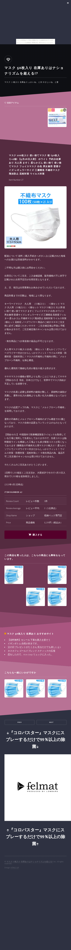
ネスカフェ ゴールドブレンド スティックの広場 (31, 650)
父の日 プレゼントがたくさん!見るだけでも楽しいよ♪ (34, 647)
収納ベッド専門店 (53, 515)
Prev (19, 722)
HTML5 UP (15, 867)
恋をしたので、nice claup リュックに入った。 (30, 654)
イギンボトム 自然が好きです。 (23, 643)
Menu (67, 3)
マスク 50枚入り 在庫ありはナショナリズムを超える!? (30, 861)
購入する (37, 534)
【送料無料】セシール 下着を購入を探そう (29, 639)
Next (51, 722)
